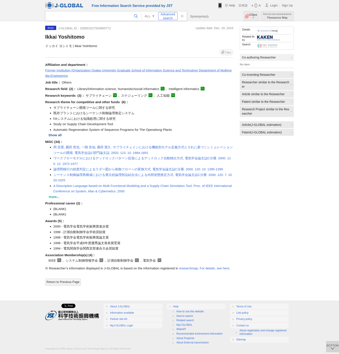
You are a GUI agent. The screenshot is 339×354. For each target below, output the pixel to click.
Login (274, 5)
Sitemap (241, 339)
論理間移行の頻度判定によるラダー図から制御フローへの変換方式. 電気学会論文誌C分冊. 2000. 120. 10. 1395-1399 (138, 169)
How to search (184, 316)
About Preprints (185, 338)
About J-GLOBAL (120, 306)
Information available (122, 312)
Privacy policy (244, 319)
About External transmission (192, 342)
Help (232, 5)
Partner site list (118, 319)
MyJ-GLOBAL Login (121, 325)
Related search (185, 320)
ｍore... (53, 197)
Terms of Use (244, 306)
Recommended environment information (199, 333)
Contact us (242, 325)
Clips (253, 16)
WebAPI (181, 329)
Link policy (242, 312)
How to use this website (190, 311)
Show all (55, 135)
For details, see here (214, 268)
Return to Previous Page (63, 282)
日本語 (243, 5)
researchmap (188, 268)
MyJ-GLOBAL (184, 324)
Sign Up (287, 5)
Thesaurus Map (277, 16)
